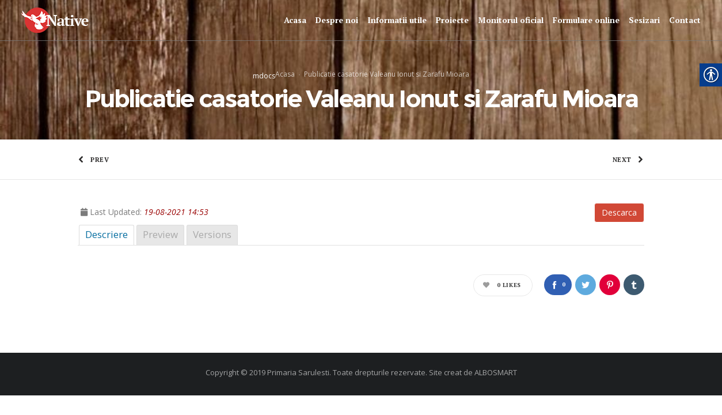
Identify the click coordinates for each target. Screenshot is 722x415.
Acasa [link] (285, 73)
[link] (65, 20)
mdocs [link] (264, 75)
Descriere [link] (106, 234)
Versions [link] (212, 234)
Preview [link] (160, 234)
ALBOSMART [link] (495, 372)
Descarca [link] (619, 212)
